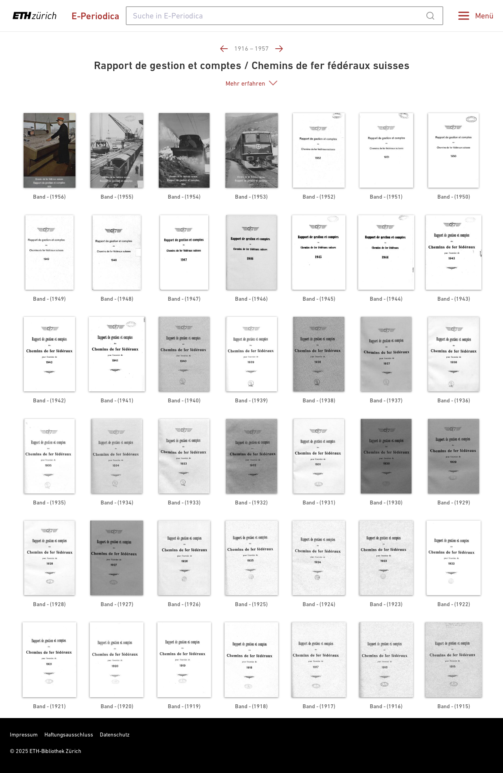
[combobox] (284, 15)
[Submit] (430, 15)
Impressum (24, 734)
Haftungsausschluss (68, 734)
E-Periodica (95, 16)
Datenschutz (115, 734)
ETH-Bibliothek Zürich (55, 751)
